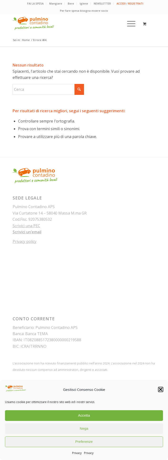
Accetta (84, 415)
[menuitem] (35, 3)
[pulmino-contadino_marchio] (70, 23)
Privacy (77, 453)
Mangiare (55, 3)
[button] (160, 389)
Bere (71, 3)
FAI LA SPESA (35, 3)
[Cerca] (48, 89)
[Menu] (128, 23)
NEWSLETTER (102, 3)
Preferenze (84, 442)
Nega (84, 428)
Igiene (84, 3)
